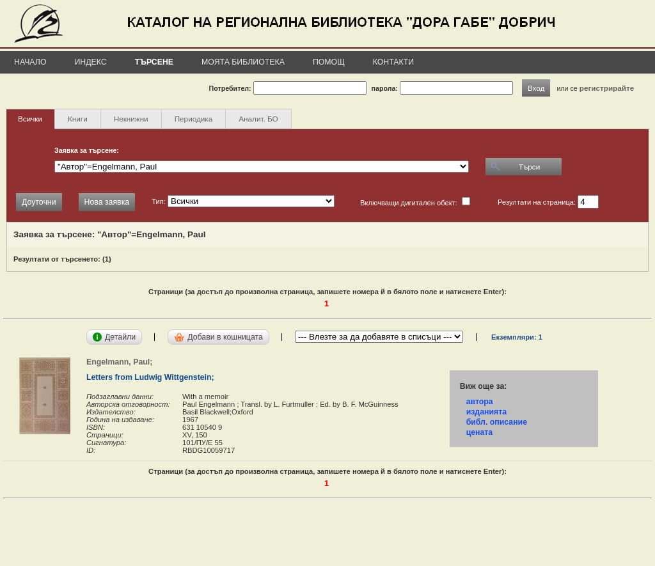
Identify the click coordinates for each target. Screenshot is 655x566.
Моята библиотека (243, 62)
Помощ (329, 62)
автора (479, 401)
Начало (30, 62)
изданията (486, 411)
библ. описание (496, 422)
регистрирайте (607, 88)
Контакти (393, 62)
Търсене (154, 62)
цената (479, 432)
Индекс (91, 62)
